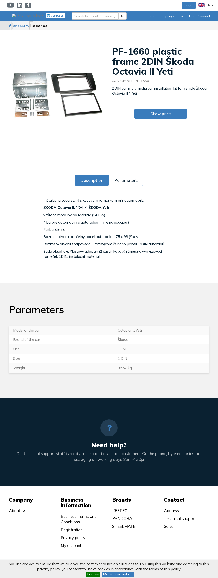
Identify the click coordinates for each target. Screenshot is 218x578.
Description (91, 180)
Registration (72, 529)
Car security (33, 25)
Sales (169, 526)
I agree (93, 574)
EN (205, 5)
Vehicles (54, 15)
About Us (17, 510)
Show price (161, 113)
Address (171, 510)
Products (148, 16)
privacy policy (48, 569)
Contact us (186, 16)
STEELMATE (123, 526)
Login (189, 5)
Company (167, 16)
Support (204, 16)
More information (117, 574)
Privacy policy (73, 537)
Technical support (180, 518)
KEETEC (119, 510)
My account (71, 545)
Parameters (126, 180)
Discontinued (60, 25)
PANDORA (122, 518)
